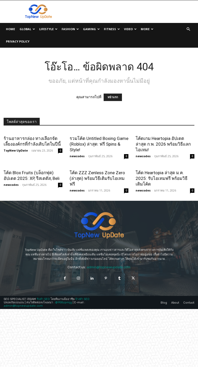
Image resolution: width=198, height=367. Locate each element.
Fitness (112, 29)
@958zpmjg (63, 331)
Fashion (70, 29)
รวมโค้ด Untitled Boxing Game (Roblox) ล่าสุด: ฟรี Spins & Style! (99, 144)
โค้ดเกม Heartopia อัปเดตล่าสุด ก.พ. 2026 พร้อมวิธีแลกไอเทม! (163, 144)
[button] (188, 29)
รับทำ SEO (43, 328)
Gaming (91, 29)
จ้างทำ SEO (82, 328)
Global (27, 29)
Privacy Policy (17, 41)
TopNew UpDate (16, 150)
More (147, 29)
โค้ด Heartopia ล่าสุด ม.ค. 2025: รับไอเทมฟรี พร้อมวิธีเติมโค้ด (161, 207)
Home (10, 29)
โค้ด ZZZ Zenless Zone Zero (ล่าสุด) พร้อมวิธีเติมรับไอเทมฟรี (97, 178)
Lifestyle (48, 29)
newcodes (77, 156)
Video (130, 29)
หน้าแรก (113, 97)
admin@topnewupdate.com (108, 296)
